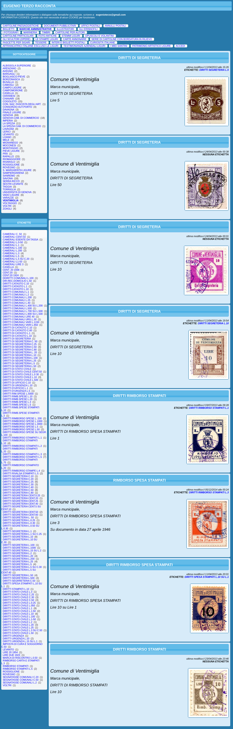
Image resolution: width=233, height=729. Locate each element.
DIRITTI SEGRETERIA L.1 (17, 531)
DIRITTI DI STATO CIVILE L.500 (20, 380)
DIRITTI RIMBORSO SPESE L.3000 (22, 424)
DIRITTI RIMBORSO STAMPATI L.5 (22, 457)
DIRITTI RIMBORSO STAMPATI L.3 (22, 454)
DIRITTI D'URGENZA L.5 (16, 391)
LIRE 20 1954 (10, 652)
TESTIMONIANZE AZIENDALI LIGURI (84, 46)
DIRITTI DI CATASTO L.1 (16, 333)
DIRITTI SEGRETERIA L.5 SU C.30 (22, 567)
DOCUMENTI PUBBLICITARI (60, 25)
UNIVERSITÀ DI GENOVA (17, 192)
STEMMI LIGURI (71, 36)
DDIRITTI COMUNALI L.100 (18, 278)
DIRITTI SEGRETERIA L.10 (17, 536)
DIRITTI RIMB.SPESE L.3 (16, 402)
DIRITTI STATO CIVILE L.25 (18, 627)
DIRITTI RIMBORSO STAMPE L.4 (21, 470)
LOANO (7, 137)
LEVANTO (8, 134)
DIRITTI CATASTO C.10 (15, 283)
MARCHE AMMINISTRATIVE (35, 29)
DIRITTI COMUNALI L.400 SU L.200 (22, 305)
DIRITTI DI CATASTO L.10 (17, 336)
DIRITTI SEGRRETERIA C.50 (19, 581)
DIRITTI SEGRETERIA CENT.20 (20, 498)
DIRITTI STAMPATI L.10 (15, 589)
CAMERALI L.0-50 (12, 242)
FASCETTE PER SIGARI (16, 42)
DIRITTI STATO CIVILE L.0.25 (19, 603)
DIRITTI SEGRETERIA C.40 (18, 487)
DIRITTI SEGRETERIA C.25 (18, 481)
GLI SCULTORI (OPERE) (16, 39)
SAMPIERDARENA (13, 173)
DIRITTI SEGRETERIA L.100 (18, 545)
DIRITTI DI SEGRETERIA (16, 338)
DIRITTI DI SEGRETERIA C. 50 (20, 341)
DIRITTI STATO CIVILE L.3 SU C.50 (22, 630)
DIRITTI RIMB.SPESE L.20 (17, 399)
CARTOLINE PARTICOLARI (18, 36)
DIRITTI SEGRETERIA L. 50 (18, 517)
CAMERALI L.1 (11, 245)
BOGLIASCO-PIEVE (14, 76)
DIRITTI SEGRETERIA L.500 (18, 578)
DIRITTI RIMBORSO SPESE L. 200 (22, 418)
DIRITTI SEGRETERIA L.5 (17, 564)
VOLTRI (7, 206)
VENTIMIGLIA (10, 200)
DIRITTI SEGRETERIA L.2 (17, 553)
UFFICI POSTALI (90, 25)
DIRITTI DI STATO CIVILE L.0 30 (20, 374)
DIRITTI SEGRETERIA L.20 (17, 556)
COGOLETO (9, 101)
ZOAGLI (7, 208)
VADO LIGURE (11, 195)
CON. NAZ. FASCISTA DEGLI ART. (22, 104)
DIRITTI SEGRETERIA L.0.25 (18, 520)
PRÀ (5, 153)
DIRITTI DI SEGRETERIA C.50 (19, 347)
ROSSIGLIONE (11, 164)
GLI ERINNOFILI (88, 29)
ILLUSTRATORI (65, 29)
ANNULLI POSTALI (115, 25)
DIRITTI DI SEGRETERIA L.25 (19, 360)
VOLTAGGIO (9, 203)
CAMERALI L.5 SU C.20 (16, 259)
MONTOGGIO (10, 148)
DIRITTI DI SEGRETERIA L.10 (19, 355)
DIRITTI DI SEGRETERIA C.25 (19, 344)
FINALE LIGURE (12, 112)
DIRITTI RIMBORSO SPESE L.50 (21, 429)
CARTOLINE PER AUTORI (70, 32)
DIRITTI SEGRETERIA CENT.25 (20, 501)
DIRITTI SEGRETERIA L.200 (18, 558)
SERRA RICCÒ (11, 181)
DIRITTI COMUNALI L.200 (17, 297)
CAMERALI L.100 (12, 248)
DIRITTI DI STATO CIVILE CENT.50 (22, 371)
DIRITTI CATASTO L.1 (15, 286)
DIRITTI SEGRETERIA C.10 (18, 476)
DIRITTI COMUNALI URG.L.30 (19, 319)
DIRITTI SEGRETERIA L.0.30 (18, 523)
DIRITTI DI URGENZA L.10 (17, 385)
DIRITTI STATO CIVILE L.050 (18, 605)
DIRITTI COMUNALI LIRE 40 (18, 316)
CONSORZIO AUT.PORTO (17, 107)
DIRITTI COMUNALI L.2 (15, 294)
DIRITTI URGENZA (13, 636)
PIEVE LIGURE (11, 151)
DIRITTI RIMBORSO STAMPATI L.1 (22, 437)
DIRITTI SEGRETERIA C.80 (18, 492)
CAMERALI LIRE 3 (13, 264)
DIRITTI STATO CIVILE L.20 (18, 625)
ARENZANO (9, 68)
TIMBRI (46, 32)
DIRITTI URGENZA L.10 (16, 638)
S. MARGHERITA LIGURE (17, 170)
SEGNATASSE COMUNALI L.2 (19, 682)
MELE (6, 140)
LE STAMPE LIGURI (47, 39)
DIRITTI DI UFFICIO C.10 (16, 382)
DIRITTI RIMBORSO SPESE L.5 (20, 426)
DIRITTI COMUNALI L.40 (16, 303)
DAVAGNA (8, 109)
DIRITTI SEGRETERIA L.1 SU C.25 (22, 534)
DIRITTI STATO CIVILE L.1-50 (19, 619)
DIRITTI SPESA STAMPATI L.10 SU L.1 (207, 577)
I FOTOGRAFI (10, 32)
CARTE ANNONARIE (74, 39)
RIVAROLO (9, 162)
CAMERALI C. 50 (12, 234)
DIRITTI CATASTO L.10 (15, 289)
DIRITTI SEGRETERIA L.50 (17, 575)
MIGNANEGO (10, 142)
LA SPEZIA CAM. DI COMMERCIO (21, 126)
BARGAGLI (9, 74)
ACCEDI (180, 46)
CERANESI (9, 96)
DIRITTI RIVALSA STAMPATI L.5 (20, 473)
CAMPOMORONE (12, 90)
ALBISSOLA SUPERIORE (16, 65)
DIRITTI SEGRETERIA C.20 (18, 479)
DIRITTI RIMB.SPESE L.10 (17, 396)
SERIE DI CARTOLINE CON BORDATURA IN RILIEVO (121, 39)
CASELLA (8, 93)
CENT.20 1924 (10, 275)
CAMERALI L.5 (11, 256)
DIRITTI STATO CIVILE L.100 (18, 616)
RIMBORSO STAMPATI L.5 (17, 669)
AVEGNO (7, 71)
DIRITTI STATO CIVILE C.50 (18, 600)
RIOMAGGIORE (11, 159)
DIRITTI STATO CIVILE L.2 (17, 622)
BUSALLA (8, 82)
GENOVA (7, 115)
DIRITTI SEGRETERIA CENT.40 (20, 503)
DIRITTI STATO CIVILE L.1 (17, 608)
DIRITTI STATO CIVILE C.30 (18, 597)
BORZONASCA (11, 79)
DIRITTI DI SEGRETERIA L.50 (19, 366)
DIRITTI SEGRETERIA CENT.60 (20, 514)
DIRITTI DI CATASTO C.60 (17, 330)
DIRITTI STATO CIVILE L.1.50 (19, 611)
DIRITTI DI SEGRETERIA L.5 (18, 363)
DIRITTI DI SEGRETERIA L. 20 (19, 352)
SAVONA (7, 178)
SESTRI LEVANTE (13, 184)
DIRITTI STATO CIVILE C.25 (18, 594)
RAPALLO (8, 156)
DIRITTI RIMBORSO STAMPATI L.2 (22, 446)
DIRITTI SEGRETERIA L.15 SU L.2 (22, 550)
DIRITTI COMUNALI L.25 (16, 300)
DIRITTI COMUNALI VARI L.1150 (21, 322)
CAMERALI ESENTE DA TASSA (20, 239)
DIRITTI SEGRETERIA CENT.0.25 (21, 495)
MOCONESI (9, 145)
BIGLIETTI (8, 29)
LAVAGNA (8, 129)
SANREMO (9, 175)
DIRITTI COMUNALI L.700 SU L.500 (22, 311)
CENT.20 (7, 272)
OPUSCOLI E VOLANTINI (99, 36)
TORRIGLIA (9, 189)
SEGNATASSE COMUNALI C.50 (20, 680)
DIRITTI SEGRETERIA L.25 (17, 561)
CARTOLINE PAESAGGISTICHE (21, 25)
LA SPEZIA (8, 123)
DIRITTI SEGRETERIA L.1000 (19, 547)
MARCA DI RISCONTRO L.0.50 (20, 658)
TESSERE (41, 42)
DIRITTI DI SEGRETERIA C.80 (19, 349)
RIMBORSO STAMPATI (15, 666)
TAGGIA (7, 186)
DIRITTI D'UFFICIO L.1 (15, 388)
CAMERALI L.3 (11, 253)
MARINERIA (30, 32)
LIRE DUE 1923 (11, 655)
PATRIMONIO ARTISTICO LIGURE (151, 46)
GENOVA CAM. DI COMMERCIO (20, 118)
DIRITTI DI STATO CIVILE (17, 369)
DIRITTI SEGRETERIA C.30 (18, 484)
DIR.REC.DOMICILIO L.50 (17, 281)
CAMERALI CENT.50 (14, 237)
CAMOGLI (8, 85)
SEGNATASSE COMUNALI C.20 (20, 677)
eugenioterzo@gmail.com (111, 14)
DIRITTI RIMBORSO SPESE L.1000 (22, 421)
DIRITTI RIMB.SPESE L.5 (16, 404)
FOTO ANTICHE (48, 36)
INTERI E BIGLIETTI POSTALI (68, 42)
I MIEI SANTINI (118, 46)
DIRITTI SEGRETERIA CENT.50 (20, 512)
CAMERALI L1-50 (12, 261)
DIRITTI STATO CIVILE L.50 (18, 633)
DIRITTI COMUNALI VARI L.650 (20, 325)
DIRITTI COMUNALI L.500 (17, 308)
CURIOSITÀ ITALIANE (102, 42)
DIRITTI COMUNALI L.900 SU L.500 (22, 314)
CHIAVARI (8, 98)
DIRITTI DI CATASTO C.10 (17, 327)
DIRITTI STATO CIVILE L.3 (17, 592)
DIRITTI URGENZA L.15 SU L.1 (20, 641)
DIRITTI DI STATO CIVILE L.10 (19, 377)
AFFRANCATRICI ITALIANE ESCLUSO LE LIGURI (30, 46)
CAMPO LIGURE (12, 87)
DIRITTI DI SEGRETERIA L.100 (20, 358)
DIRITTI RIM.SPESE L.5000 (18, 393)
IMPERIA (7, 120)
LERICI (6, 131)
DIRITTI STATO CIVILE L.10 (18, 614)
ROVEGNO (9, 167)
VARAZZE (8, 197)
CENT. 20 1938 (11, 270)
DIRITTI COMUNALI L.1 (15, 292)
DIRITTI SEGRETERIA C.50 (18, 490)
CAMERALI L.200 (12, 250)
